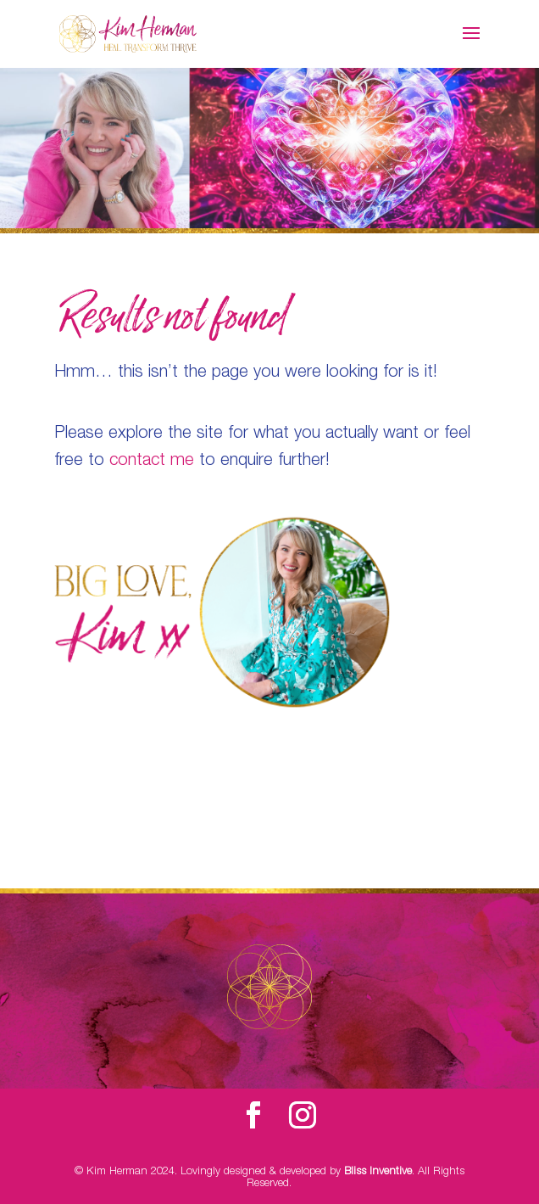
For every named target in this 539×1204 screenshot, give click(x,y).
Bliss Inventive (378, 1172)
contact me (151, 461)
